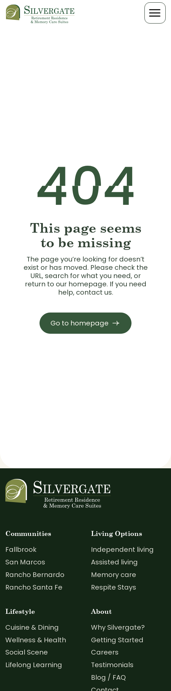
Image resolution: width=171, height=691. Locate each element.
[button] (155, 13)
